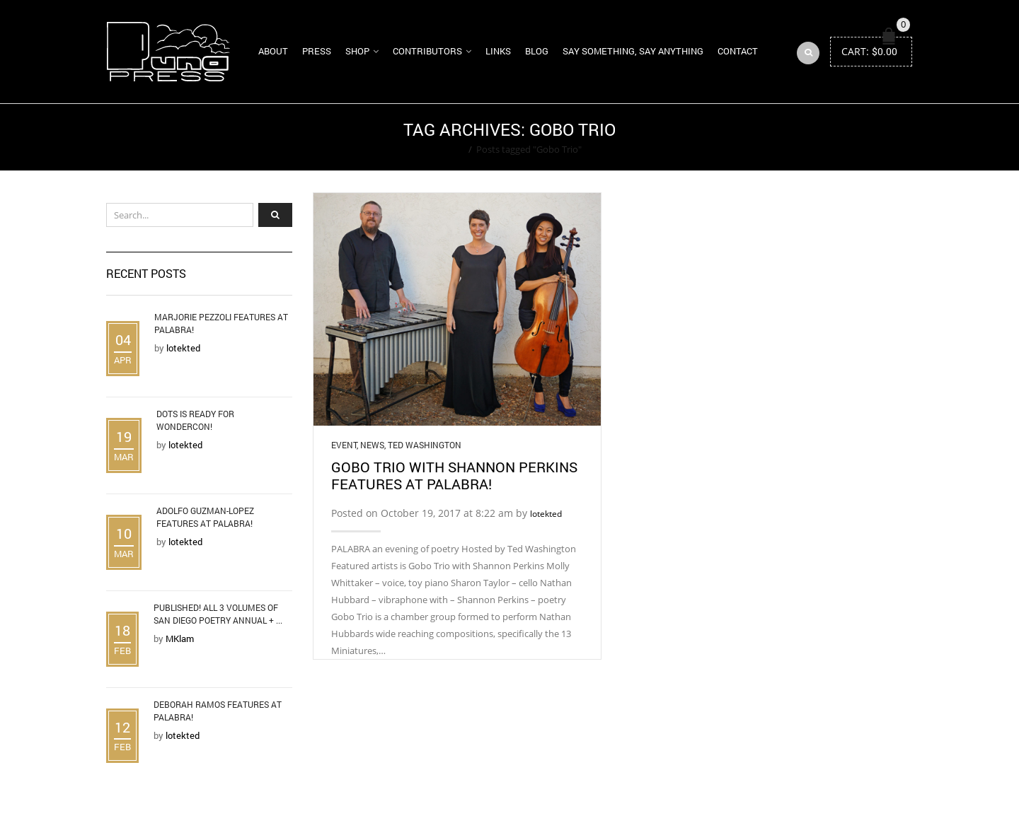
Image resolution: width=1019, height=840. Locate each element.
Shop (357, 51)
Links (498, 51)
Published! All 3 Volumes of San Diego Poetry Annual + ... (218, 614)
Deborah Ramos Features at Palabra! (218, 711)
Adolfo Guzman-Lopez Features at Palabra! (205, 517)
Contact (738, 51)
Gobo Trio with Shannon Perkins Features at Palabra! (454, 475)
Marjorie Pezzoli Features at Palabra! (221, 323)
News (372, 444)
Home (451, 149)
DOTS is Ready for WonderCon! (195, 420)
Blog (536, 51)
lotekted (546, 514)
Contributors (427, 51)
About (273, 51)
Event (344, 444)
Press (316, 51)
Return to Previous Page (858, 137)
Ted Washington (424, 444)
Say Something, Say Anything (633, 51)
